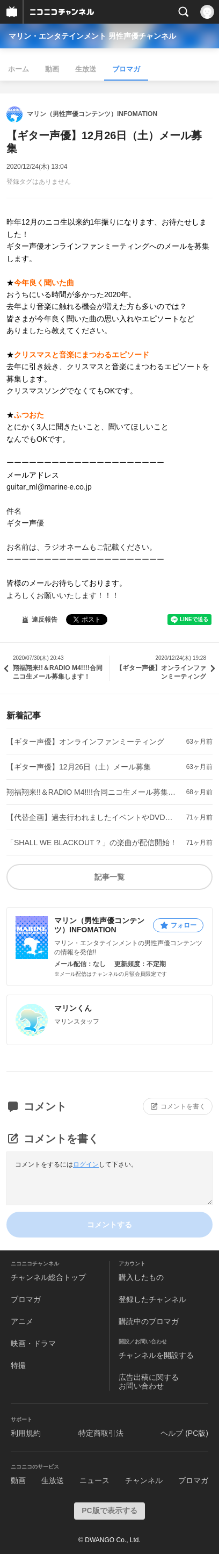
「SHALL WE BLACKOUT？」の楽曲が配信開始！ (91, 842)
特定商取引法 (100, 1433)
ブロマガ (126, 69)
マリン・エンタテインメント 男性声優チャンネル (92, 36)
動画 (52, 69)
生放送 (85, 69)
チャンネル (144, 1480)
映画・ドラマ (33, 1343)
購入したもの (141, 1277)
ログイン (86, 1164)
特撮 (18, 1365)
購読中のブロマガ (149, 1321)
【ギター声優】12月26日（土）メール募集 (78, 767)
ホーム (18, 69)
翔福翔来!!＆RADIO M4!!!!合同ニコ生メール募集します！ (92, 792)
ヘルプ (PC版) (184, 1433)
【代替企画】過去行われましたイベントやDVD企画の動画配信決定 (92, 817)
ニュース (94, 1480)
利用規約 (26, 1433)
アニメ (22, 1321)
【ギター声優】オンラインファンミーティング (85, 741)
